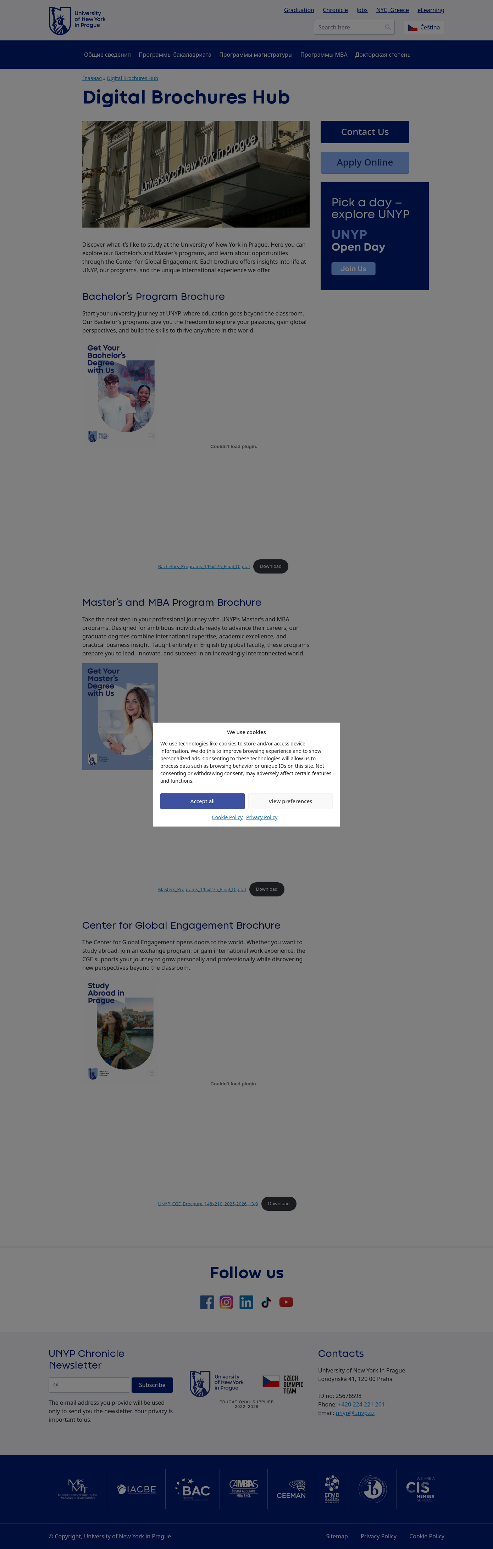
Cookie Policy (227, 816)
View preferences (290, 801)
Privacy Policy (261, 816)
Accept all (202, 801)
